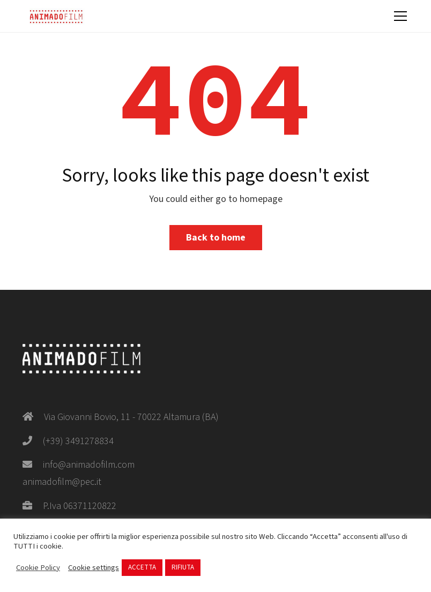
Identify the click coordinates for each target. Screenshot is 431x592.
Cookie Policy (38, 568)
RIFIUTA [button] (183, 567)
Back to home (216, 237)
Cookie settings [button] (93, 568)
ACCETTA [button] (142, 567)
